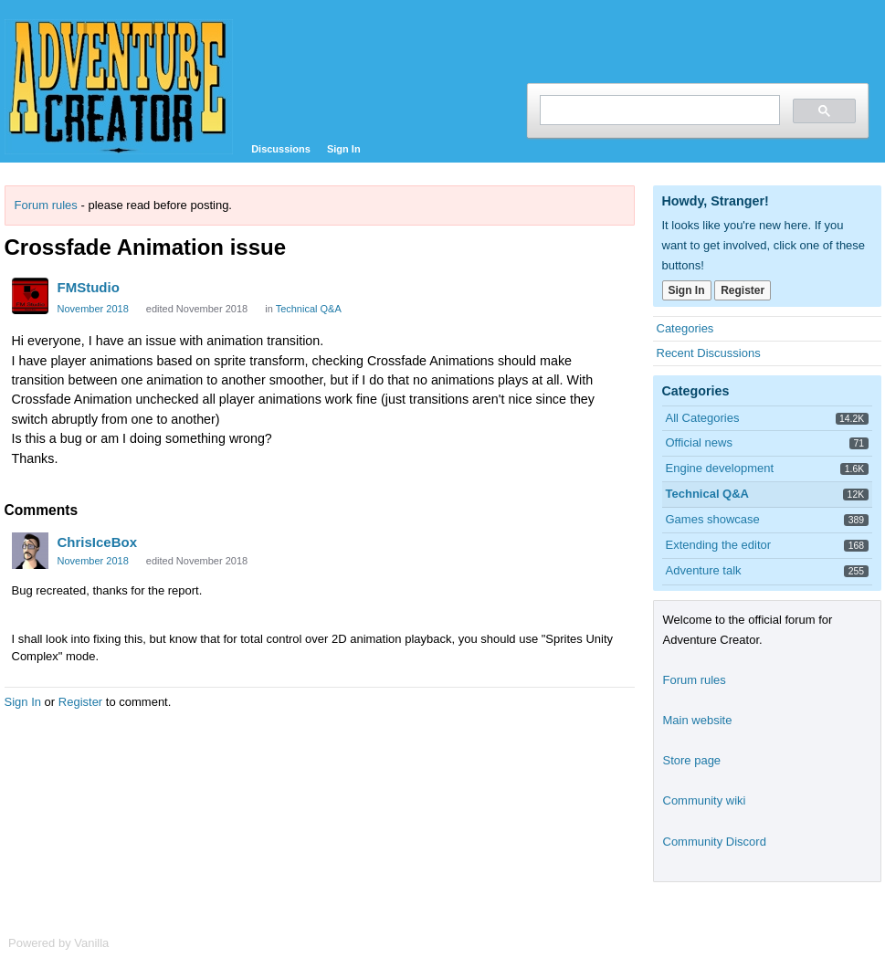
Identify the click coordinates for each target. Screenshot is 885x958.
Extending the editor (719, 545)
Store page (692, 760)
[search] (658, 110)
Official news (699, 442)
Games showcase (713, 519)
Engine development (720, 468)
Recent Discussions (709, 353)
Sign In (344, 148)
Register (80, 702)
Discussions (281, 148)
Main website (697, 720)
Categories (685, 328)
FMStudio (89, 287)
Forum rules (46, 205)
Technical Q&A (309, 308)
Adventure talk (704, 570)
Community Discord (714, 841)
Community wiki (704, 800)
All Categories (703, 418)
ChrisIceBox (98, 542)
